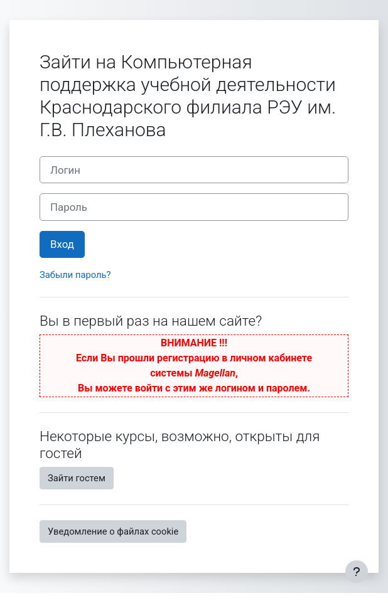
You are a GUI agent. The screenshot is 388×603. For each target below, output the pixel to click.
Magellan (215, 373)
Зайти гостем (76, 478)
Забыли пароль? (75, 274)
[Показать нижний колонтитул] (356, 571)
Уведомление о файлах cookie (113, 531)
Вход (62, 244)
